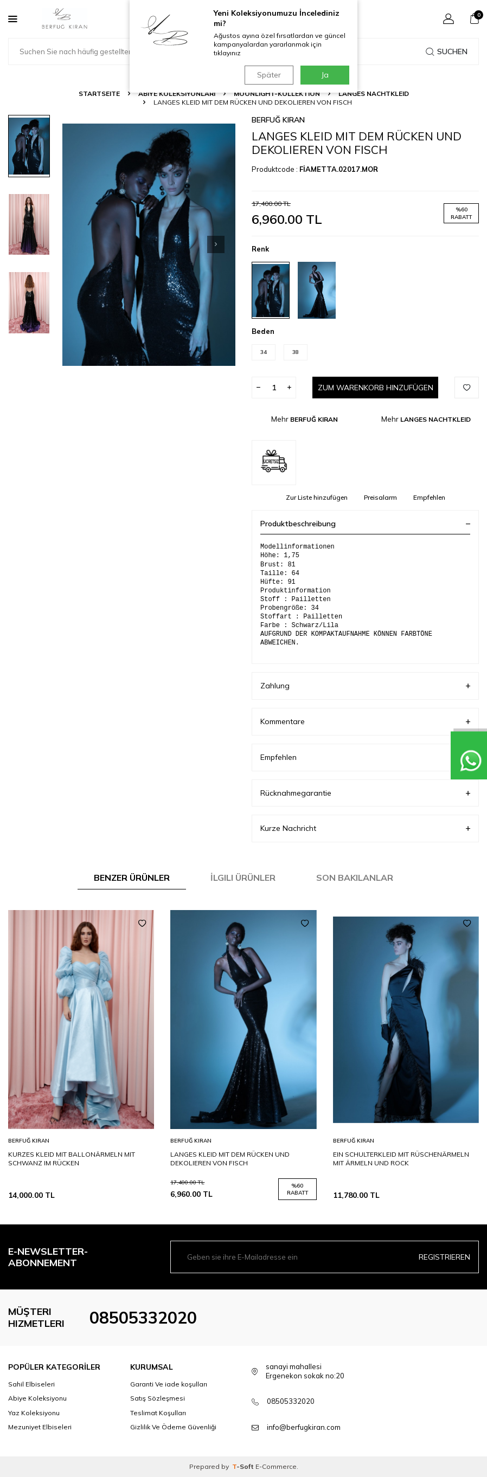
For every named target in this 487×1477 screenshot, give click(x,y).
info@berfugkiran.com (304, 1427)
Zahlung (365, 686)
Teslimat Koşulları (158, 1413)
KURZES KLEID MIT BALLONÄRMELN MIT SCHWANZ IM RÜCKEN (71, 1158)
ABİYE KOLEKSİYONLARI (176, 93)
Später (268, 75)
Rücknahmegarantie (365, 793)
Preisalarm (380, 497)
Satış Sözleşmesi (157, 1398)
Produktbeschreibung (365, 523)
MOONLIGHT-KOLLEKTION (277, 93)
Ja (325, 75)
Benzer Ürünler (132, 877)
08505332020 (143, 1317)
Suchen (446, 51)
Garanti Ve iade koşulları (168, 1384)
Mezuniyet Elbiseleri (40, 1427)
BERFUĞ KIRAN (278, 120)
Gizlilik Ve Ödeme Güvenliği (173, 1427)
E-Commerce (276, 1466)
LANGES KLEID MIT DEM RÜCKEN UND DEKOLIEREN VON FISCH (230, 1158)
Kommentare (365, 722)
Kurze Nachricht (365, 828)
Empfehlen (429, 497)
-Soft (243, 1466)
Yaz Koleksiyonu (34, 1413)
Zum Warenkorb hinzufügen (375, 387)
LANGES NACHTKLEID (373, 93)
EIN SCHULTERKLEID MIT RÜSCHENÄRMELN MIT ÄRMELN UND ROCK (401, 1158)
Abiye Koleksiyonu (37, 1398)
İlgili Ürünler (242, 877)
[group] (148, 245)
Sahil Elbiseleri (31, 1384)
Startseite (99, 93)
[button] (216, 244)
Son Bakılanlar (354, 877)
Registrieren (444, 1257)
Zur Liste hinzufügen (317, 497)
